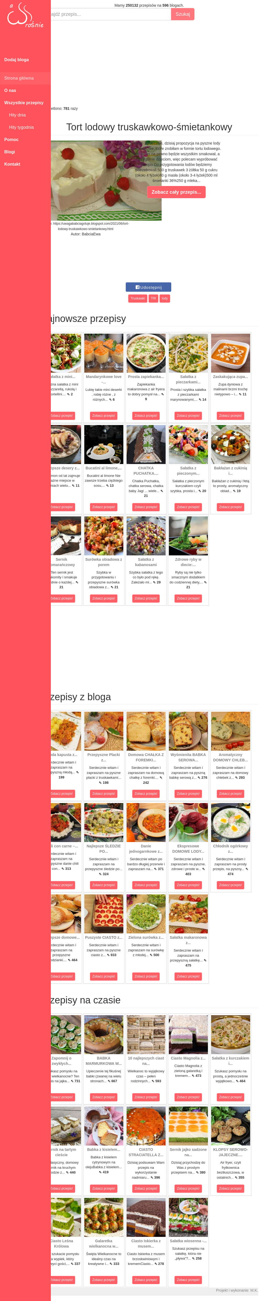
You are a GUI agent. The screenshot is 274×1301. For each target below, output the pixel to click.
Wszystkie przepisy (24, 102)
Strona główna (19, 78)
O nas (10, 90)
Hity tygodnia (19, 127)
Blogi (9, 152)
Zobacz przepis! (74, 416)
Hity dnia (15, 115)
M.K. (267, 1290)
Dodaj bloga (16, 59)
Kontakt (12, 164)
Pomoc (11, 139)
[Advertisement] (162, 63)
